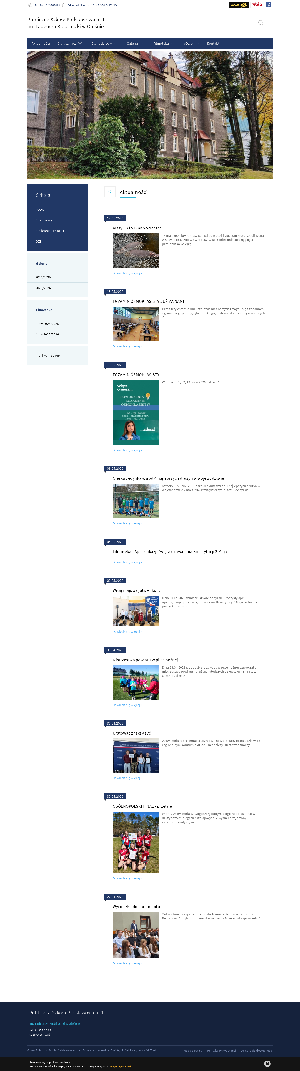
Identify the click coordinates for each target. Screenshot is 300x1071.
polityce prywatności (120, 1066)
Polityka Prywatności (221, 1050)
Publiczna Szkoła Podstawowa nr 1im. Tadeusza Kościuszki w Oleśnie (66, 23)
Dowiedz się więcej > (128, 273)
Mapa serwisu (193, 1050)
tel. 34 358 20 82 (40, 1030)
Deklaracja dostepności (257, 1050)
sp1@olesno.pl (39, 1034)
